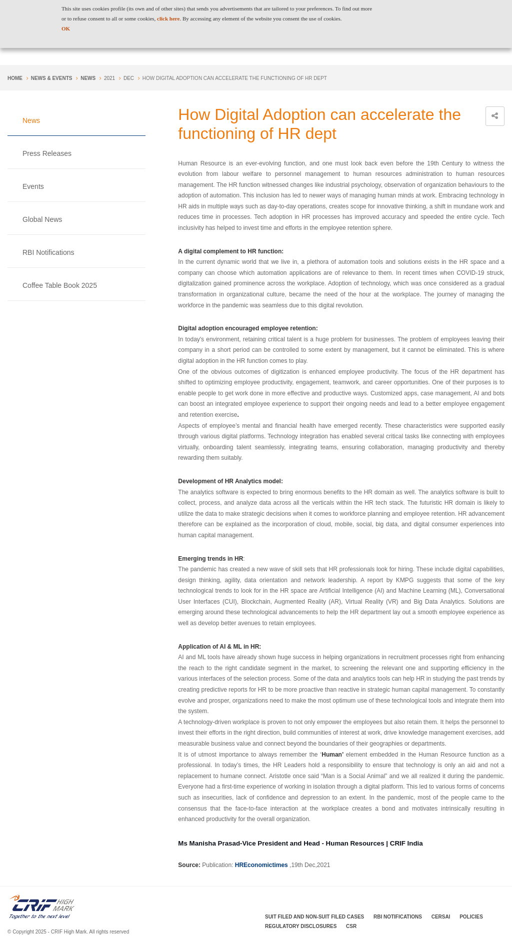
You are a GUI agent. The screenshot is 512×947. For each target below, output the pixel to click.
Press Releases (47, 153)
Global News (42, 219)
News (88, 78)
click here (168, 18)
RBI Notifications (48, 252)
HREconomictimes (261, 865)
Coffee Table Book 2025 (59, 285)
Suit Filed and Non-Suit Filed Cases (314, 917)
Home (15, 78)
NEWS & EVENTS (51, 78)
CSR (351, 926)
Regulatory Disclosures (300, 926)
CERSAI (441, 917)
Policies (471, 917)
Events (33, 186)
